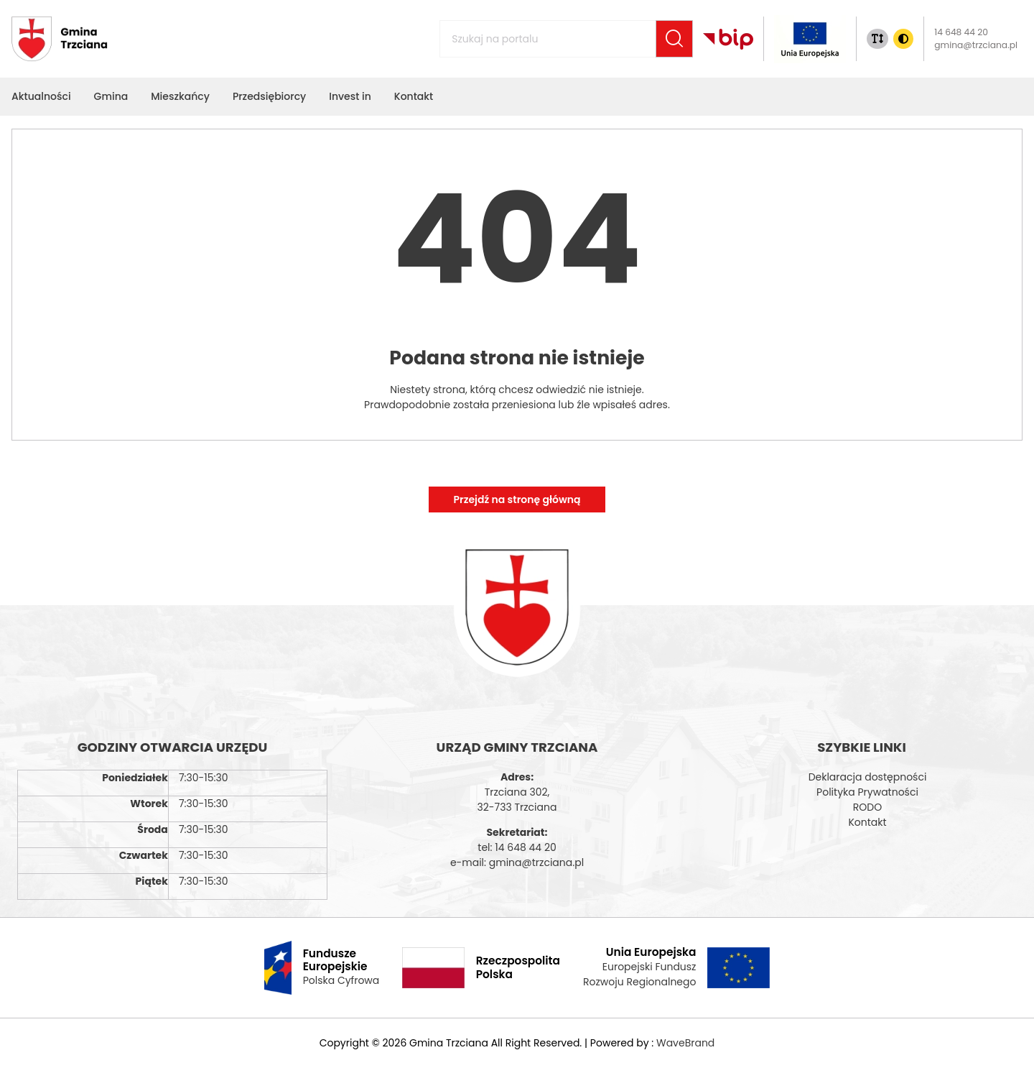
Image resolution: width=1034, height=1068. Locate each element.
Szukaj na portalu (468, 30)
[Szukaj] (674, 38)
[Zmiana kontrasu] (903, 39)
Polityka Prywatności (867, 792)
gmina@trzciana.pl (975, 45)
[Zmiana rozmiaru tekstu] (877, 39)
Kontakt (867, 822)
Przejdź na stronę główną (516, 499)
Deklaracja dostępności (868, 777)
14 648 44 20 (961, 32)
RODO (867, 807)
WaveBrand (685, 1043)
